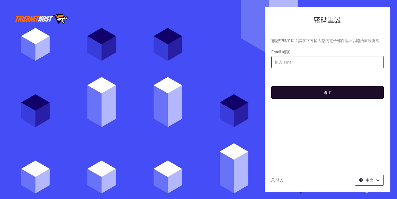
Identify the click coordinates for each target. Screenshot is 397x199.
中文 (369, 180)
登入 (277, 180)
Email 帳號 (280, 51)
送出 (327, 92)
